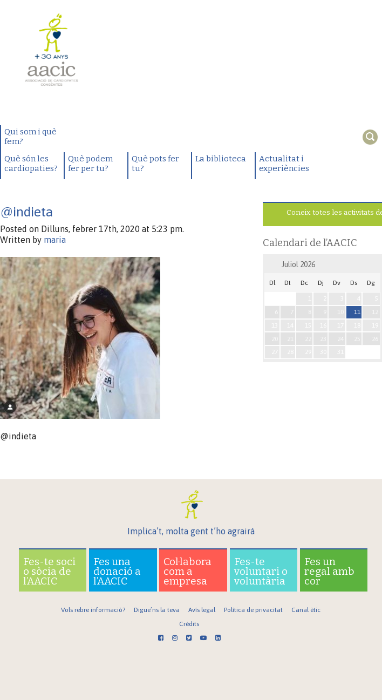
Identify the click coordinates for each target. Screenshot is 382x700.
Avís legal (201, 610)
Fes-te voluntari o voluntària (261, 571)
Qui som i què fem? (30, 136)
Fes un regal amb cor (329, 571)
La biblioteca (220, 159)
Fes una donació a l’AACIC (117, 571)
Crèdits (189, 624)
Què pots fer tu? (155, 163)
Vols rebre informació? (93, 610)
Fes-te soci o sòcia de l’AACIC (49, 571)
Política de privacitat (253, 610)
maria (55, 239)
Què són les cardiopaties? (31, 163)
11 (357, 312)
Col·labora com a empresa (187, 571)
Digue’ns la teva (157, 610)
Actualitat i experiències (284, 163)
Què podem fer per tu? (90, 163)
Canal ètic (305, 610)
